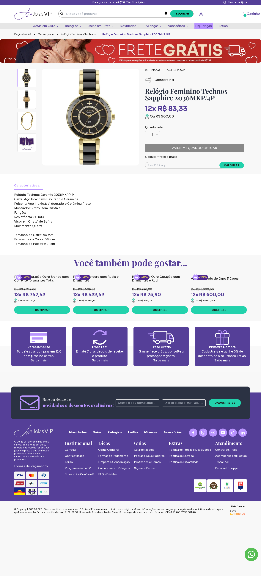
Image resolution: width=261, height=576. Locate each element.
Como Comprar (108, 505)
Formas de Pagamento (113, 511)
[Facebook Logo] (193, 488)
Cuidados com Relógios (114, 524)
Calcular (231, 165)
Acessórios (178, 26)
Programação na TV (78, 524)
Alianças (154, 26)
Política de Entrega (181, 511)
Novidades (130, 26)
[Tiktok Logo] (233, 488)
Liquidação (203, 26)
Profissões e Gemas (147, 517)
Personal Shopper (227, 524)
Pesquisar (182, 13)
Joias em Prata (101, 26)
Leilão (223, 26)
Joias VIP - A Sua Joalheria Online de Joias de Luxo (33, 14)
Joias (97, 488)
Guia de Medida (144, 505)
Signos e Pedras (144, 524)
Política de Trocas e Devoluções (190, 505)
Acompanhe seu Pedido (231, 511)
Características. (27, 185)
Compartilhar (159, 80)
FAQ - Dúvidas (107, 530)
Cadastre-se (225, 458)
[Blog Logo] (213, 488)
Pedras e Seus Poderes (149, 511)
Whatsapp (251, 554)
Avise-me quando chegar (194, 148)
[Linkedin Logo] (242, 488)
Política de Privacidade (184, 517)
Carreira (70, 505)
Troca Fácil (222, 517)
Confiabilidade (74, 511)
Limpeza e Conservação (114, 517)
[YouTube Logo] (223, 488)
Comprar (42, 365)
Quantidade (154, 127)
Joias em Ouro (46, 26)
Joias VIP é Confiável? (79, 530)
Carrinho (251, 14)
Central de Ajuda (235, 2)
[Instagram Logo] (203, 488)
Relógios (73, 26)
